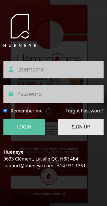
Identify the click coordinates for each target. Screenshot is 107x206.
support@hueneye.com (28, 166)
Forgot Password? (85, 111)
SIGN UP (81, 127)
